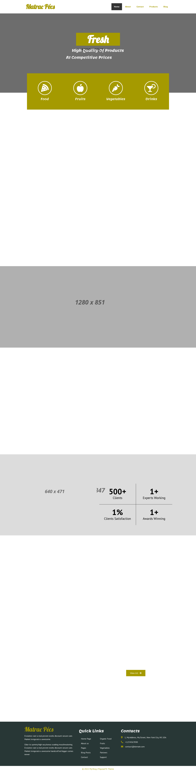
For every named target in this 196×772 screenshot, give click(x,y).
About (128, 6)
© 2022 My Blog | (90, 769)
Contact (140, 6)
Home (116, 6)
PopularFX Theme (106, 769)
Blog (165, 6)
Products (153, 6)
